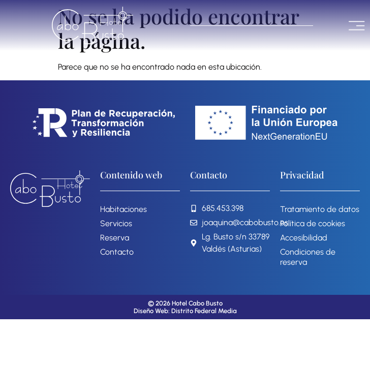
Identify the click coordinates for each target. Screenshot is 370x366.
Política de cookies (312, 223)
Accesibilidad (303, 237)
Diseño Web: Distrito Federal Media (185, 311)
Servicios (116, 223)
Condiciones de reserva (307, 257)
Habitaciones (123, 209)
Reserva (114, 237)
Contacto (117, 252)
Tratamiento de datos (319, 209)
